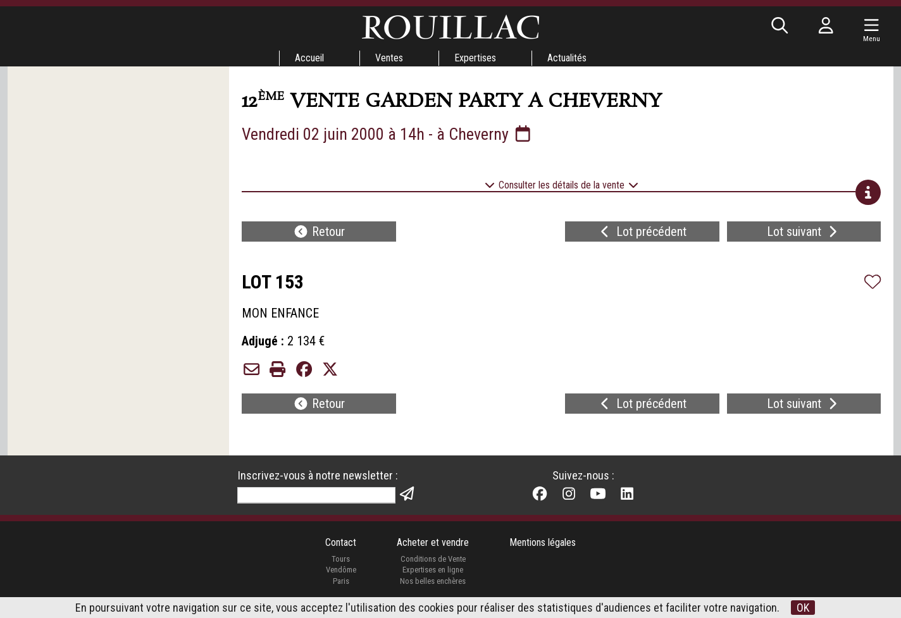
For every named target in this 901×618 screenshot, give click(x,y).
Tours (341, 559)
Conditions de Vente (433, 559)
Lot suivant (803, 231)
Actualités (567, 58)
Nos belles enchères (433, 581)
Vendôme (341, 569)
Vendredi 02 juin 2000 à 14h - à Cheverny (387, 134)
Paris (341, 581)
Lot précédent (642, 231)
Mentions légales (542, 542)
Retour (319, 231)
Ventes (389, 58)
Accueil (309, 58)
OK (803, 607)
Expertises (475, 58)
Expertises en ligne (432, 569)
